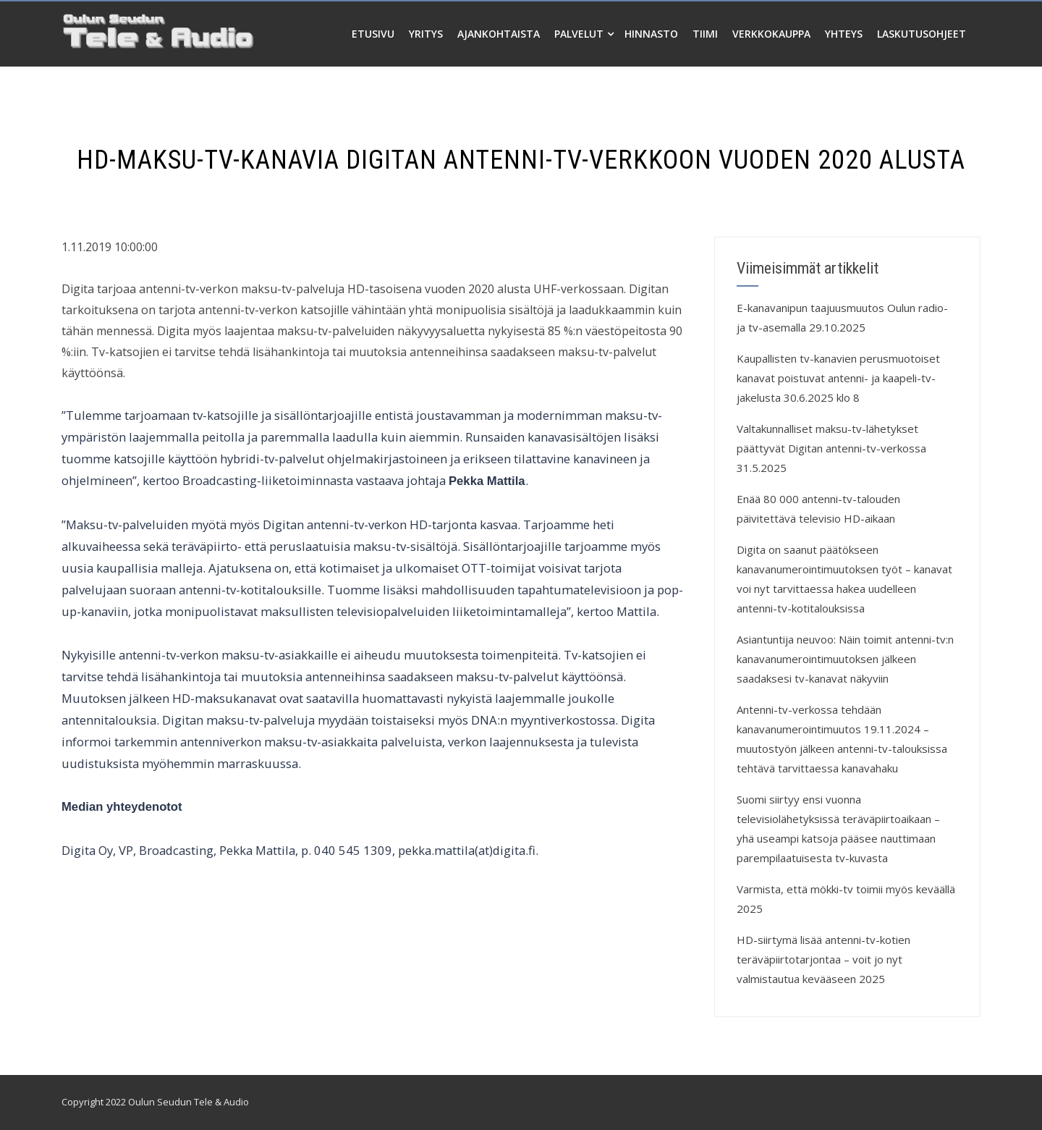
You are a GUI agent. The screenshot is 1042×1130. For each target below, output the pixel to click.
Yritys (426, 34)
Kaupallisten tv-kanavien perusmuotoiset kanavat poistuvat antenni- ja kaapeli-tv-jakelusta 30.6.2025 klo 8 (838, 378)
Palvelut (584, 34)
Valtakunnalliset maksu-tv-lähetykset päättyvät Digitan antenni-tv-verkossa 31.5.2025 (831, 448)
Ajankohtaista (498, 34)
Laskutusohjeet (921, 34)
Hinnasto (651, 34)
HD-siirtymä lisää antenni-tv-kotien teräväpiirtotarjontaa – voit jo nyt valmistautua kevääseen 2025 (823, 959)
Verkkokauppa (771, 34)
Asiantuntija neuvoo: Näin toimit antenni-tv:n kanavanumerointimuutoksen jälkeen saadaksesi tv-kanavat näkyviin (845, 659)
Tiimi (705, 34)
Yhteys (844, 34)
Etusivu (373, 34)
